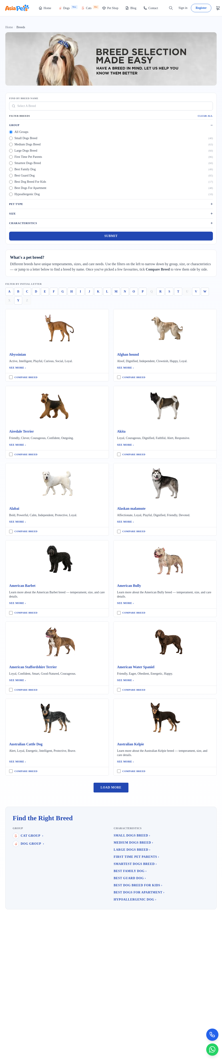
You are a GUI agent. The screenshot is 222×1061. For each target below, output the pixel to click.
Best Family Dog (130, 871)
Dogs (68, 7)
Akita (121, 431)
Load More (111, 787)
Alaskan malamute (131, 508)
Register (201, 8)
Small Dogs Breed (132, 835)
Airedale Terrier (21, 431)
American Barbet (22, 586)
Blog (130, 8)
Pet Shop (110, 8)
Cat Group (28, 836)
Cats (90, 7)
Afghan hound (128, 354)
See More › (17, 367)
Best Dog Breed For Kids (138, 885)
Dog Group (28, 844)
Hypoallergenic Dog (135, 899)
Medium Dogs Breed (133, 842)
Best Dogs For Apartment (139, 892)
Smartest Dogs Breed (135, 864)
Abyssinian (17, 354)
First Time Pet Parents (136, 856)
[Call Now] (212, 1034)
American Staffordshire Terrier (33, 667)
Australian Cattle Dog (25, 744)
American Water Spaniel (135, 667)
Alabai (14, 508)
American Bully (129, 586)
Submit (111, 236)
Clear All (205, 115)
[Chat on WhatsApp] (212, 1049)
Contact (151, 8)
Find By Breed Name (23, 98)
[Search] (171, 8)
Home (45, 8)
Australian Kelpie (130, 744)
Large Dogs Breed (132, 849)
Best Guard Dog (130, 878)
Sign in (182, 8)
